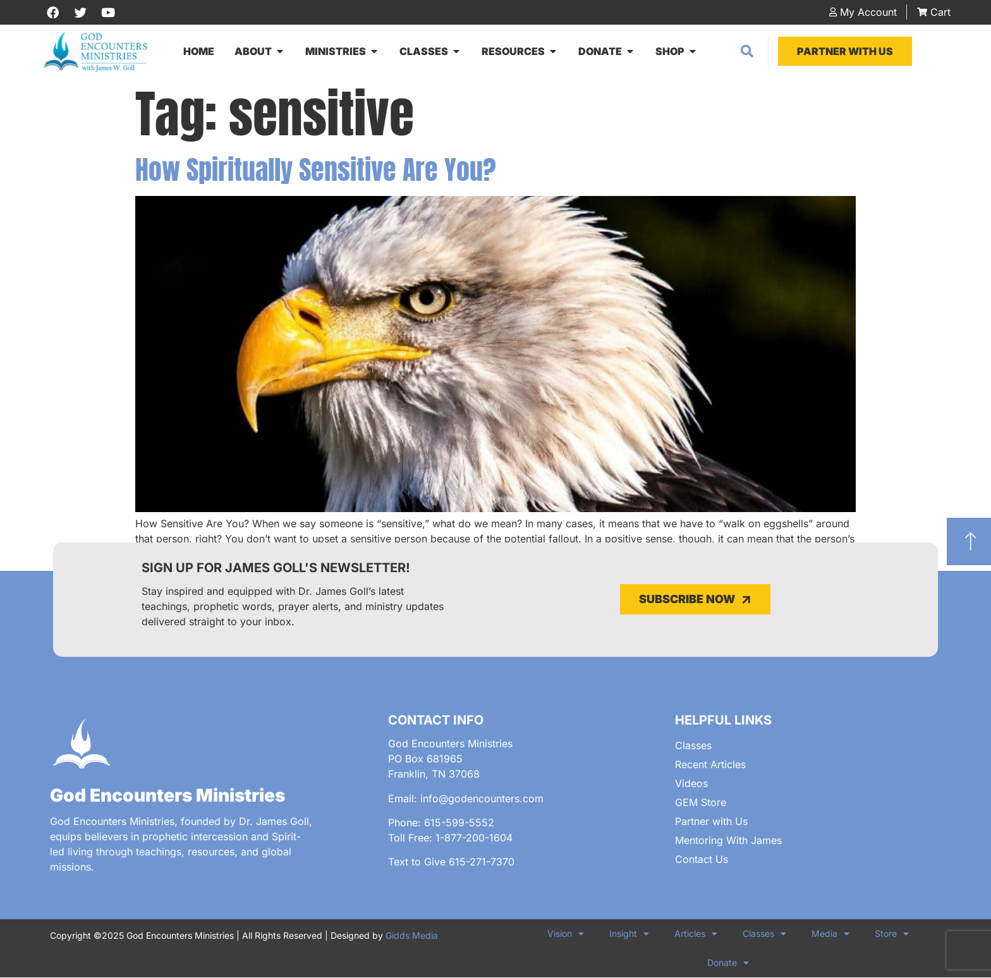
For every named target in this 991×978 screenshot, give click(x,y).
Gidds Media (412, 936)
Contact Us (701, 859)
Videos (691, 784)
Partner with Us (711, 822)
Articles (695, 934)
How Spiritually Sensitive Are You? (315, 170)
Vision (565, 934)
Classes (693, 746)
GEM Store (700, 803)
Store (892, 934)
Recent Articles (710, 765)
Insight (629, 934)
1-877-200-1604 (474, 838)
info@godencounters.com (482, 799)
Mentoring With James (728, 840)
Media (830, 934)
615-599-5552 (459, 823)
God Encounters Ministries (167, 796)
